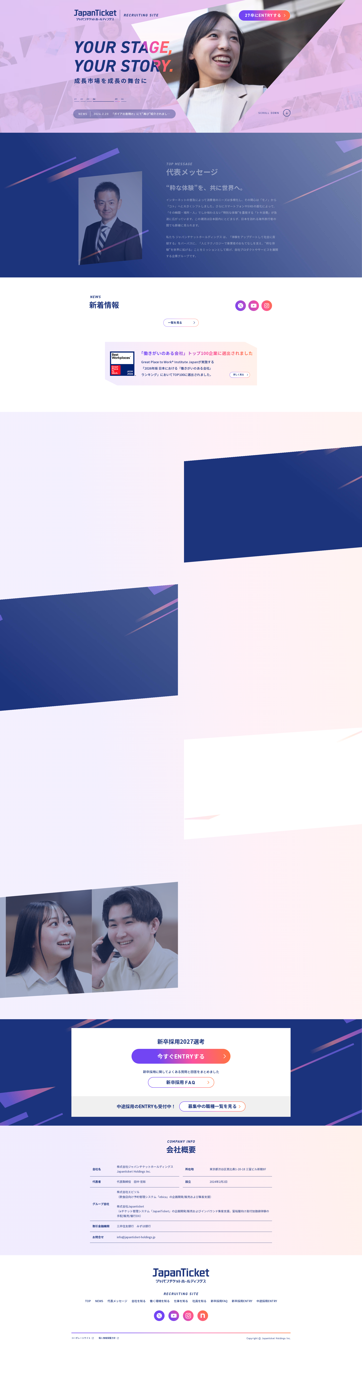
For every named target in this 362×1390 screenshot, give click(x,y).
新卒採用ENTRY (242, 1301)
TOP (88, 1301)
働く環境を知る (160, 1301)
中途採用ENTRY (266, 1301)
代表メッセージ (117, 1301)
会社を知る (139, 1301)
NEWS (99, 1301)
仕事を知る (181, 1301)
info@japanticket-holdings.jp (136, 1237)
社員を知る (199, 1301)
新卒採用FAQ (219, 1301)
